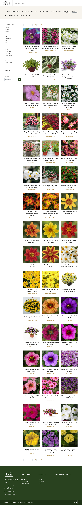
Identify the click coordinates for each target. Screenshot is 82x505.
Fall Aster (7, 34)
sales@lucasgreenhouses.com (10, 494)
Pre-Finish (24, 485)
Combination (8, 33)
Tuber (7, 58)
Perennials (8, 45)
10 (41, 24)
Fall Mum (7, 36)
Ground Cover (8, 38)
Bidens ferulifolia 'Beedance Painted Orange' (32, 213)
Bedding (7, 29)
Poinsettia (8, 47)
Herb (6, 40)
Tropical (7, 57)
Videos (40, 483)
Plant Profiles (24, 479)
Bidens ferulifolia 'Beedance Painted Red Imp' (50, 213)
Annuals (7, 27)
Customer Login (42, 485)
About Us (40, 479)
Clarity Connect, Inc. (31, 502)
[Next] (43, 25)
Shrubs (7, 49)
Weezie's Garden (9, 62)
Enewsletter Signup (43, 486)
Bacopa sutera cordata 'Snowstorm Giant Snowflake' (69, 105)
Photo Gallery (41, 481)
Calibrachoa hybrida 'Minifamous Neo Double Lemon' (69, 451)
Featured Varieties (25, 481)
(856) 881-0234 (11, 491)
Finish (23, 486)
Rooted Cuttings (25, 483)
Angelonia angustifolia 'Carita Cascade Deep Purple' (32, 48)
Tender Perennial (9, 55)
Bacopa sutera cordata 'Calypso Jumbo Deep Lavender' (69, 77)
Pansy (7, 44)
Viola (6, 60)
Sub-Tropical (8, 53)
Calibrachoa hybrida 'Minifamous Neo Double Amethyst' (50, 451)
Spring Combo (8, 51)
